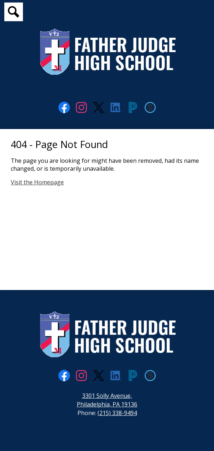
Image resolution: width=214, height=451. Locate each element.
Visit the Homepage (37, 182)
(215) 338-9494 (117, 413)
